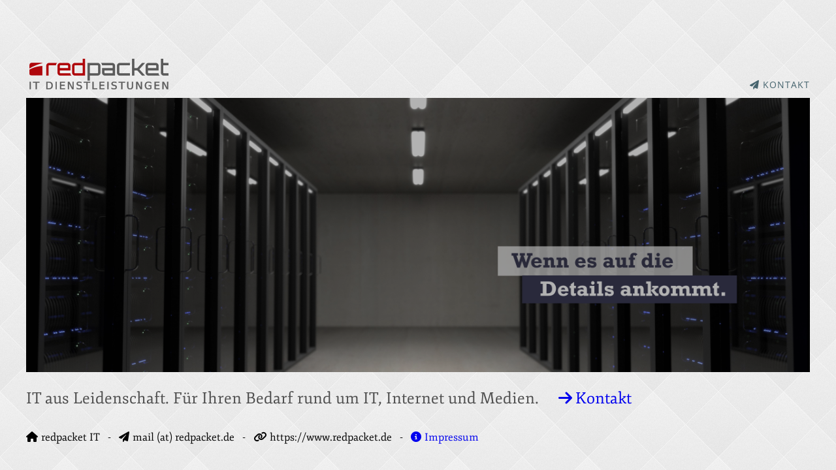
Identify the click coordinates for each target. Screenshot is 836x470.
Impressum (445, 437)
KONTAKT (780, 84)
